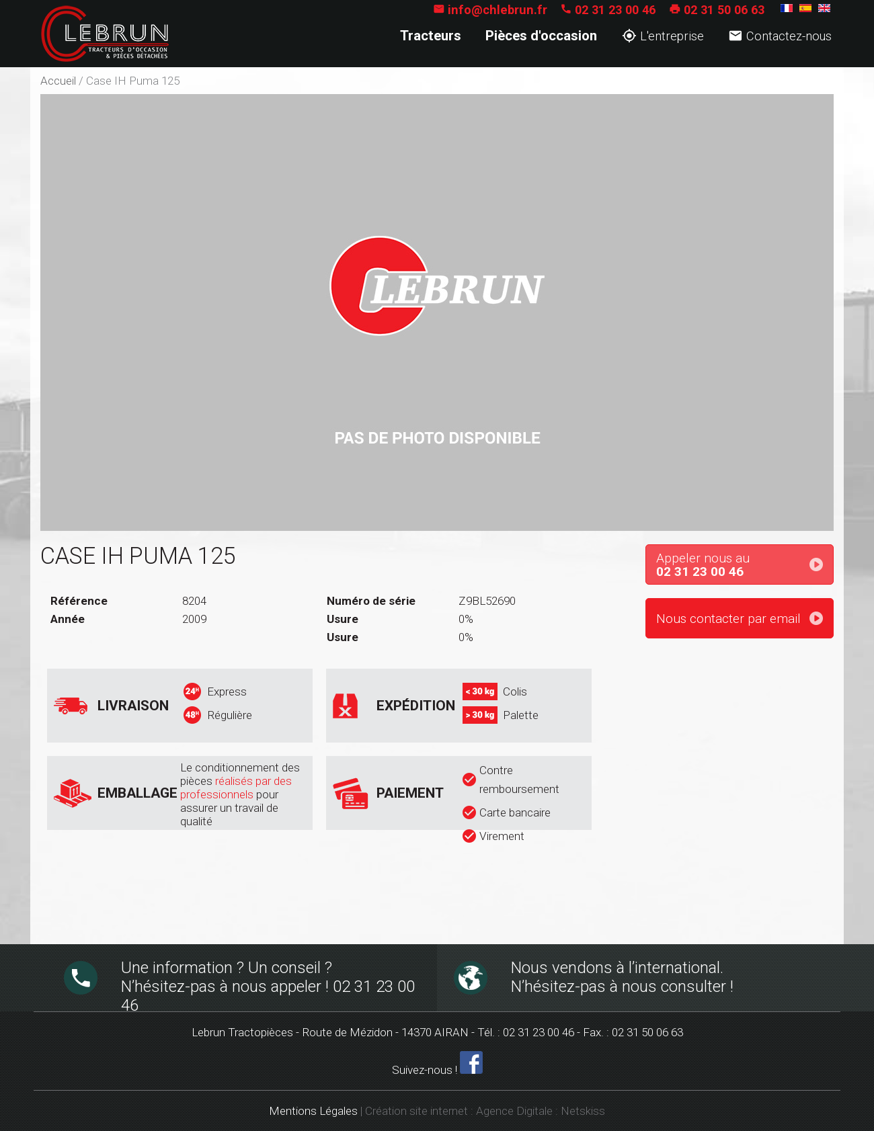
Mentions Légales (313, 1111)
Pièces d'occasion (541, 36)
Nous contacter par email (728, 619)
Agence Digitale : (518, 1111)
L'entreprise (663, 36)
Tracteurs (430, 36)
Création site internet (416, 1111)
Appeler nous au (744, 565)
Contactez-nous (780, 36)
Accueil (58, 80)
